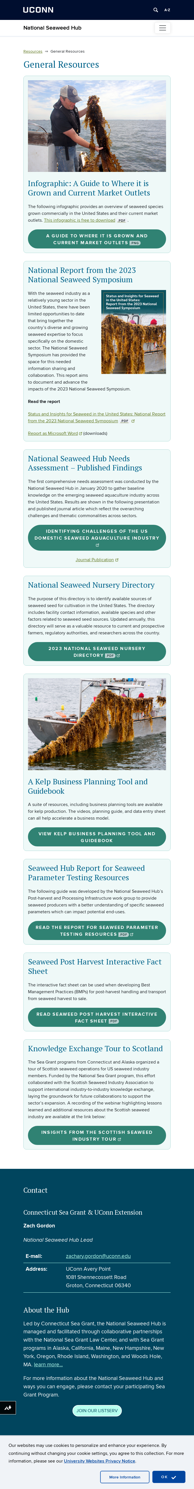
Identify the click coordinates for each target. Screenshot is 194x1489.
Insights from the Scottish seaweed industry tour (97, 1136)
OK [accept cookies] (169, 1477)
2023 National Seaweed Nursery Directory (97, 652)
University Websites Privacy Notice (99, 1461)
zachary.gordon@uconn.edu (98, 1256)
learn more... (48, 1365)
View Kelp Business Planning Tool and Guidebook (97, 837)
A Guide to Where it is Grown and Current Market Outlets (97, 239)
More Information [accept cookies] (124, 1477)
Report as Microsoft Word (55, 433)
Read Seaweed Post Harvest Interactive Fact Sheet (97, 1017)
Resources (33, 51)
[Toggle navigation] (163, 28)
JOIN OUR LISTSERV (97, 1411)
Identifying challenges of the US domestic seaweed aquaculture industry (97, 537)
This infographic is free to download (86, 220)
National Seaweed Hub (52, 27)
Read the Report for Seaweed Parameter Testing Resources (97, 931)
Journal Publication (97, 560)
